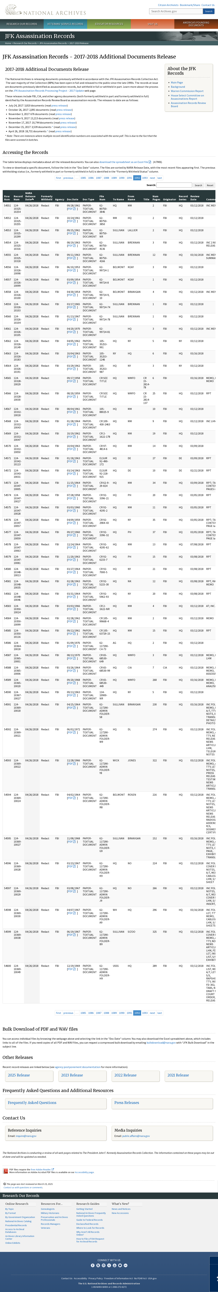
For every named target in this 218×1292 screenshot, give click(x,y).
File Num (102, 198)
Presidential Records (16, 1225)
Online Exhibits (12, 1242)
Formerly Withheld (46, 198)
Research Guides (87, 1203)
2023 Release (72, 1075)
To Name (118, 199)
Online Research (16, 1203)
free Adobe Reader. (42, 1169)
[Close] (214, 1260)
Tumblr (109, 1265)
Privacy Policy (96, 1278)
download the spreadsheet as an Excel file (123, 162)
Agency (59, 199)
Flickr (125, 1265)
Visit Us (153, 24)
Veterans (45, 1227)
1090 (121, 178)
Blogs (120, 1265)
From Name (131, 198)
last (159, 178)
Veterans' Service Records (65, 24)
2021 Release (178, 1075)
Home (8, 43)
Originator (169, 199)
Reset (210, 185)
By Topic (9, 1208)
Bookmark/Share (190, 5)
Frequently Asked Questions (32, 1103)
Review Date (194, 198)
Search (208, 11)
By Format (10, 1213)
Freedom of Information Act (118, 1278)
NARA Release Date (30, 196)
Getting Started (84, 1208)
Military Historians (50, 1213)
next (152, 178)
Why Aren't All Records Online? (87, 1233)
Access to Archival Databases (14, 1230)
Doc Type (88, 199)
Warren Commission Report (187, 91)
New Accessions (120, 1213)
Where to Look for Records (90, 1227)
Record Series (183, 198)
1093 (145, 178)
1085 (83, 178)
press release (59, 105)
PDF (70, 208)
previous (68, 178)
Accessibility (80, 1278)
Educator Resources (109, 24)
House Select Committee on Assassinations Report (187, 97)
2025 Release (19, 1075)
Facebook (93, 1265)
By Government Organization (20, 1217)
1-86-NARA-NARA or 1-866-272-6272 (109, 1286)
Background (178, 86)
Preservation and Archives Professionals (54, 1218)
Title (146, 199)
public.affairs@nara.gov (136, 1136)
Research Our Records (22, 24)
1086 (91, 178)
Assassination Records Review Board (188, 104)
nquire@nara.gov (26, 1136)
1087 (98, 178)
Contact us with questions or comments (23, 1187)
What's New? (120, 1203)
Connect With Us (109, 1260)
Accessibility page (84, 1172)
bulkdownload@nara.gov (161, 1042)
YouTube (115, 1265)
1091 (129, 178)
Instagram (104, 1265)
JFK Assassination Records (53, 43)
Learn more (187, 1285)
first (58, 178)
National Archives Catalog (18, 1221)
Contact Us (208, 5)
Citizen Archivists (168, 5)
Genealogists (48, 1208)
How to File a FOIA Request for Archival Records (90, 1240)
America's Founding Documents (196, 24)
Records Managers (50, 1223)
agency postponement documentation (78, 1067)
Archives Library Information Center (19, 1237)
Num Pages (156, 198)
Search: (151, 185)
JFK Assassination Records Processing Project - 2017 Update (48, 90)
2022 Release (125, 1075)
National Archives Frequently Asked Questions (91, 1214)
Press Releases (126, 1103)
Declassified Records (87, 1223)
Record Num (18, 198)
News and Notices (121, 1208)
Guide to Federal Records (89, 1219)
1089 (114, 178)
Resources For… (52, 1203)
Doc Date (72, 199)
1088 (106, 178)
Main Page (177, 82)
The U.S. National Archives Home (45, 9)
